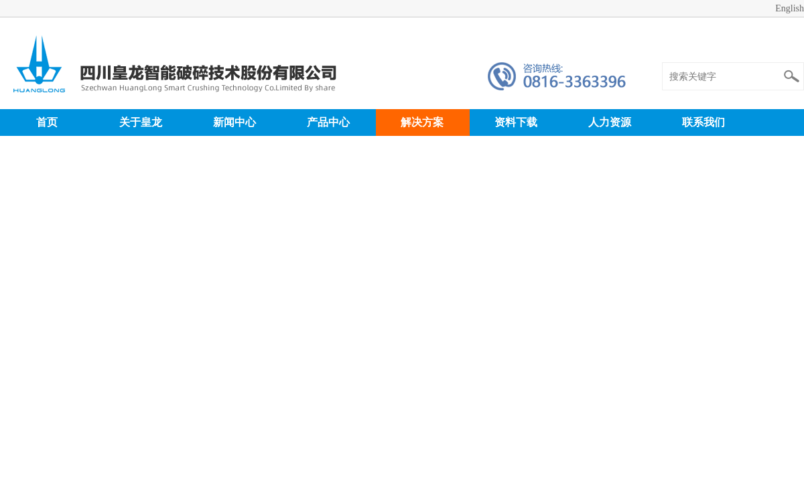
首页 (47, 122)
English (789, 8)
